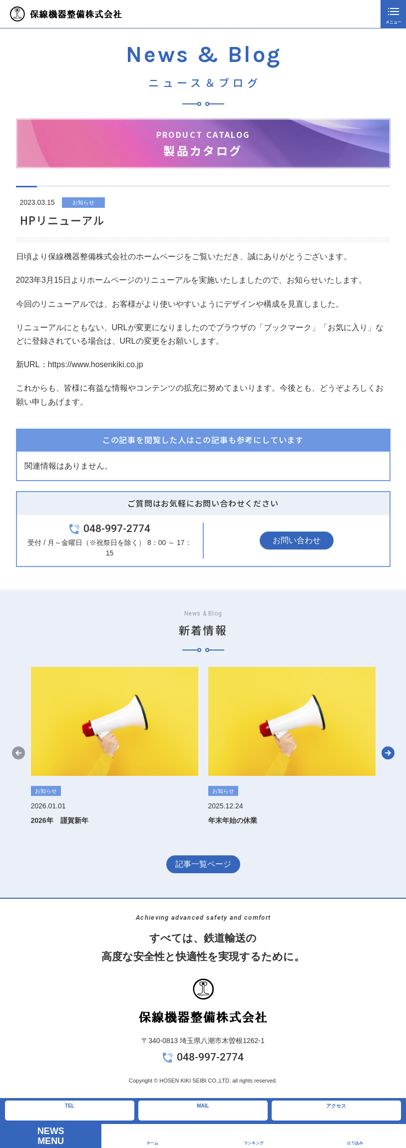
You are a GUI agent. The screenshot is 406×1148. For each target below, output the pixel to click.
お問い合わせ (297, 540)
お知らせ (83, 202)
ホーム (152, 1143)
